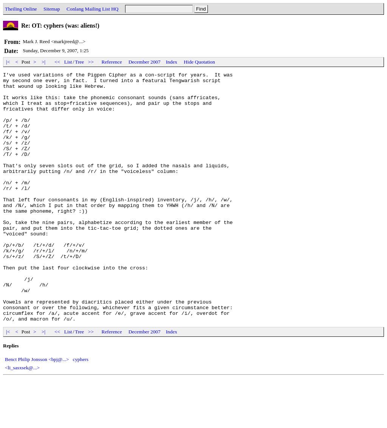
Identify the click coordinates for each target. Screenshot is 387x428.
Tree (79, 62)
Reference (112, 62)
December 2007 (144, 62)
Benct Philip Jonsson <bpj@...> (37, 409)
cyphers (80, 409)
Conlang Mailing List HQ (92, 9)
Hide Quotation (199, 62)
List (68, 62)
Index (171, 62)
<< (57, 62)
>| (43, 62)
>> (91, 62)
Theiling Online (21, 9)
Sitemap (51, 9)
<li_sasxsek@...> (22, 417)
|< (8, 62)
